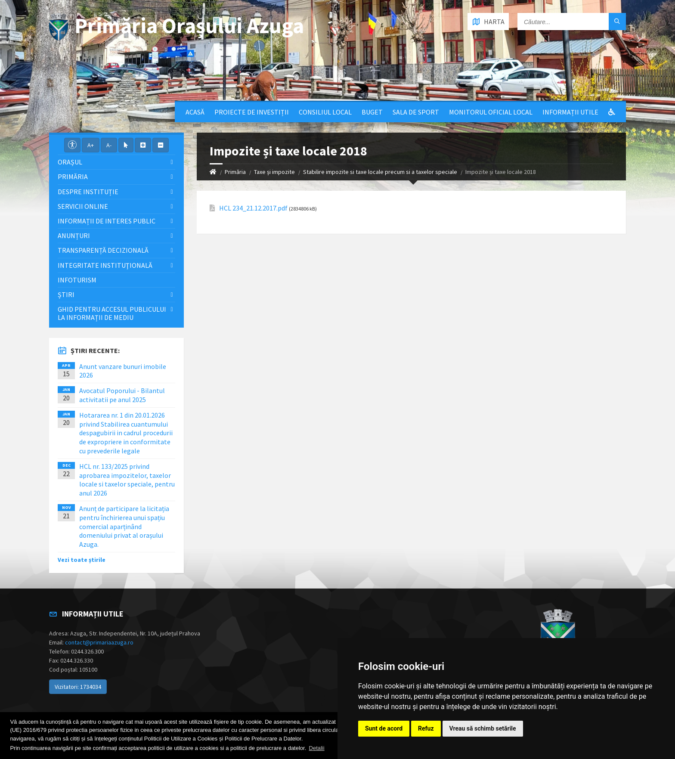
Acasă (195, 112)
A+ (90, 145)
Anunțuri (74, 235)
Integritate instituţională (105, 265)
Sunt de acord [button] (384, 728)
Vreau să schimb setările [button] (482, 728)
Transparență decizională (103, 250)
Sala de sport (416, 112)
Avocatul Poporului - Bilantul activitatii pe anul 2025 (122, 395)
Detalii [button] (317, 748)
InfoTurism (77, 280)
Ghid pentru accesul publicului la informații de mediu (112, 313)
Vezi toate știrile (81, 560)
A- (108, 145)
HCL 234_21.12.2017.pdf (253, 208)
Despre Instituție (88, 191)
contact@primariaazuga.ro (99, 642)
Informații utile (570, 112)
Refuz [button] (426, 728)
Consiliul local (325, 112)
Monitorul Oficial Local (491, 112)
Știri (66, 294)
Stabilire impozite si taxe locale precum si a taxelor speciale (380, 172)
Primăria (235, 172)
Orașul (70, 162)
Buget (372, 112)
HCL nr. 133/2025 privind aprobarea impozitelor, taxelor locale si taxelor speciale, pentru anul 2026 (127, 479)
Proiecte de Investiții (251, 112)
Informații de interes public (106, 221)
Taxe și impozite (274, 172)
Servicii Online (83, 206)
